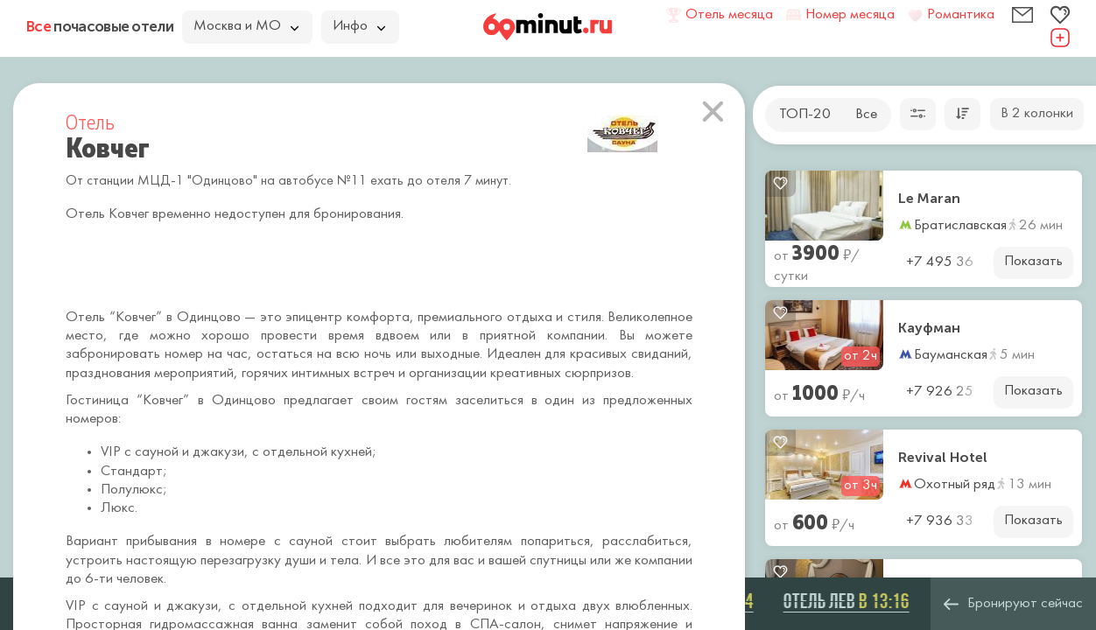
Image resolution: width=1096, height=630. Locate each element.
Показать (1033, 262)
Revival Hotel (942, 458)
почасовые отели (99, 26)
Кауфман (929, 328)
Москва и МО (246, 26)
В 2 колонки (1037, 114)
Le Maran (929, 199)
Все (866, 115)
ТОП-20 (805, 115)
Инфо (359, 26)
